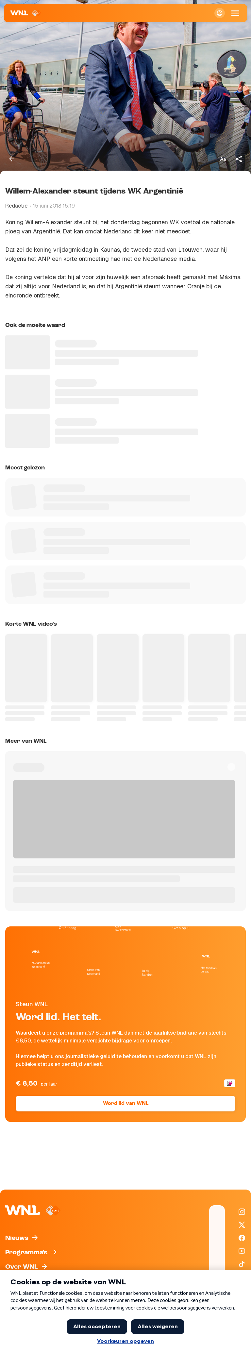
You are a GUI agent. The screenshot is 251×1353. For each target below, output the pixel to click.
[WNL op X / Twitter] (242, 1225)
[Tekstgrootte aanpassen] (222, 158)
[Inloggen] (219, 13)
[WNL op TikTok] (242, 1264)
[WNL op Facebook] (242, 1238)
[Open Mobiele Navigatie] (235, 13)
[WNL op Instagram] (242, 1212)
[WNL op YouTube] (242, 1251)
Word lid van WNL (125, 1103)
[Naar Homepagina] (26, 13)
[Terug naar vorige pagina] (11, 158)
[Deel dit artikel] (239, 158)
